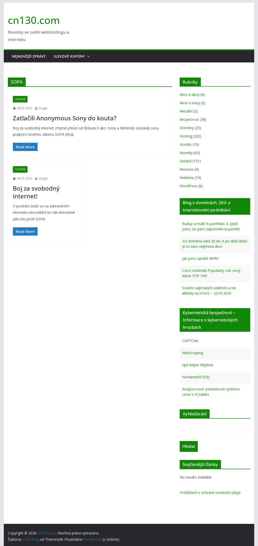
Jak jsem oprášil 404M (200, 258)
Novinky (186, 152)
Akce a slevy (190, 94)
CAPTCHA (190, 340)
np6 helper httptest (197, 364)
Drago (43, 108)
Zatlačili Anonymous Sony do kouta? (64, 118)
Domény (187, 127)
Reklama (187, 177)
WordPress (189, 186)
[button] (87, 56)
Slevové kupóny (69, 56)
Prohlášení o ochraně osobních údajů (210, 492)
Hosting (186, 136)
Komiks (186, 144)
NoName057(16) (196, 377)
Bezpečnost (189, 119)
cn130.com (34, 20)
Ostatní (20, 99)
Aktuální (186, 111)
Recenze (187, 169)
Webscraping (192, 352)
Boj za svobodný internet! (36, 192)
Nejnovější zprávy (29, 56)
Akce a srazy (190, 102)
